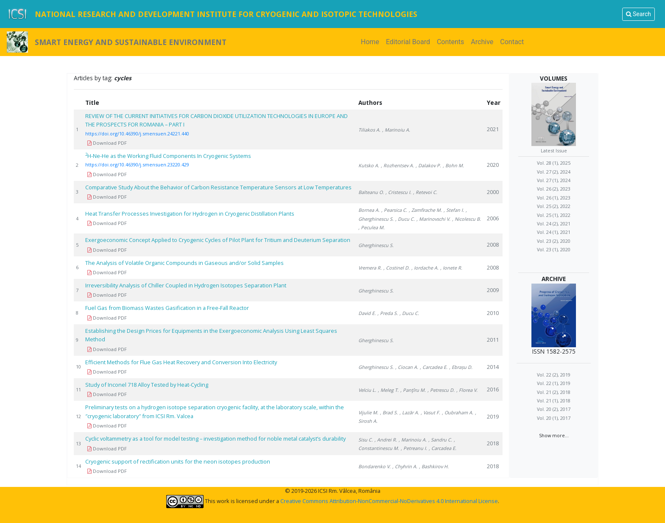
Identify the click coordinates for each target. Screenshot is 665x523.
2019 (493, 416)
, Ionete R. (451, 267)
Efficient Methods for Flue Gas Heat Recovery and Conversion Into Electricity (181, 362)
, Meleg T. (388, 390)
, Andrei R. (385, 439)
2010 (493, 313)
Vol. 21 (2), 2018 (553, 392)
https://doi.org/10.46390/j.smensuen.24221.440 (137, 133)
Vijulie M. (368, 412)
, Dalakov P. (428, 165)
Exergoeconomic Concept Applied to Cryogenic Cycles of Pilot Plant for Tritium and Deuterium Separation (217, 240)
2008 (493, 244)
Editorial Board (408, 42)
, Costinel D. (396, 267)
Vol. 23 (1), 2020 (553, 249)
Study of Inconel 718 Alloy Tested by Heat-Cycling (146, 384)
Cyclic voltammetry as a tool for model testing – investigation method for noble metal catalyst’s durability (215, 438)
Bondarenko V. (374, 466)
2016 (493, 389)
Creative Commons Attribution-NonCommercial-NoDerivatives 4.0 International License (389, 501)
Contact (512, 42)
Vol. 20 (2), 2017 (553, 409)
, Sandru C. (440, 439)
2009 (493, 290)
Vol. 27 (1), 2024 (553, 180)
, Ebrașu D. (460, 367)
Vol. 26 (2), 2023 (553, 189)
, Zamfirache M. (425, 210)
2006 (493, 218)
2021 (493, 129)
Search (638, 14)
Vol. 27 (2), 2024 (553, 172)
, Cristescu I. (398, 192)
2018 (493, 443)
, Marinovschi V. (433, 219)
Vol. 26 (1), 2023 (553, 197)
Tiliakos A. (369, 130)
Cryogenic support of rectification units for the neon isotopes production (177, 461)
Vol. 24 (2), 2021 (553, 223)
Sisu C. (365, 439)
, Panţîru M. (413, 390)
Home (372, 41)
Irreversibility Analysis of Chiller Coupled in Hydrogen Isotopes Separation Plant (185, 285)
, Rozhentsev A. (397, 165)
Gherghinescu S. (376, 245)
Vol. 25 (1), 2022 (553, 215)
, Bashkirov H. (434, 466)
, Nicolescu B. (466, 219)
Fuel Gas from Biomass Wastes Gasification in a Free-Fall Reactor (167, 308)
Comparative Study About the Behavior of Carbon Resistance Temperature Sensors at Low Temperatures (218, 187)
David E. (367, 313)
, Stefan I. (454, 210)
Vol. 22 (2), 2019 (553, 374)
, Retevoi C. (425, 192)
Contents (450, 42)
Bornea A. (369, 210)
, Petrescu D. (441, 390)
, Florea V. (467, 390)
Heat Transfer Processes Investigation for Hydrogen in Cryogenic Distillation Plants (189, 213)
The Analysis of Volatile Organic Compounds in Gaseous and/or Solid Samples (184, 263)
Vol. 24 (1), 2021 (553, 232)
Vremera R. (370, 267)
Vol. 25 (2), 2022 (553, 206)
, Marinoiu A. (396, 130)
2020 (493, 165)
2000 (493, 192)
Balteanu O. (371, 192)
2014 (493, 367)
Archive (482, 42)
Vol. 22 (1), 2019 (553, 383)
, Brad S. (389, 412)
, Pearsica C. (394, 210)
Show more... (554, 435)
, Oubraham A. (457, 412)
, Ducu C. (405, 219)
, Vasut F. (430, 412)
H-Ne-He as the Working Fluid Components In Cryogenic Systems (168, 156)
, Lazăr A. (409, 412)
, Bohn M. (453, 165)
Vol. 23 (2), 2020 (553, 241)
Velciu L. (367, 390)
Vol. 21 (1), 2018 (553, 400)
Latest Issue (554, 150)
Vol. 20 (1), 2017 (553, 418)
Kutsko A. (368, 165)
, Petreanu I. (414, 448)
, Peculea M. (371, 227)
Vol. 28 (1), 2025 (553, 163)
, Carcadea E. (433, 367)
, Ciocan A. (406, 367)
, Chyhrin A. (404, 466)
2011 (493, 339)
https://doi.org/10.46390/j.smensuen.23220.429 (137, 164)
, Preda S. (387, 313)
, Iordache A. (425, 267)
